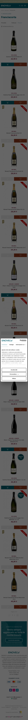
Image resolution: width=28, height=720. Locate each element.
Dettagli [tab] (11, 344)
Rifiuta (14, 378)
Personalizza (14, 374)
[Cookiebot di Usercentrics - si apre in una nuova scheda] (20, 340)
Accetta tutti (14, 369)
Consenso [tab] (4, 344)
